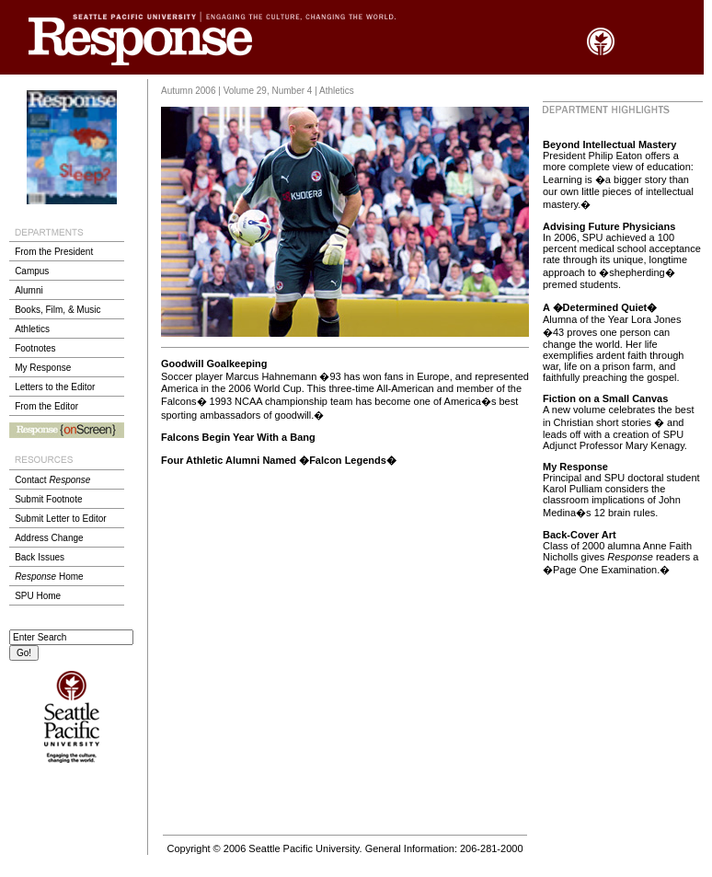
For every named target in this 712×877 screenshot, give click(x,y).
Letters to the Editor (55, 387)
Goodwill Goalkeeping (214, 363)
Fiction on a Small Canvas (605, 398)
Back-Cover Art (579, 534)
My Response (43, 368)
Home (49, 576)
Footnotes (35, 348)
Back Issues (39, 557)
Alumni (29, 290)
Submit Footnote (48, 499)
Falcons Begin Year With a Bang (238, 437)
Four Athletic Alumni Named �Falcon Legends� (278, 460)
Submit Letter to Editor (61, 519)
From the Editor (46, 406)
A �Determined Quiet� (600, 307)
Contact (52, 480)
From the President (54, 252)
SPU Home (38, 596)
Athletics (32, 329)
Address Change (49, 538)
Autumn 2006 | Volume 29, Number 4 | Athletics (257, 91)
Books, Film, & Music (57, 310)
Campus (32, 271)
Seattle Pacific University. (305, 848)
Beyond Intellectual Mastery (610, 144)
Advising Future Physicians (609, 226)
